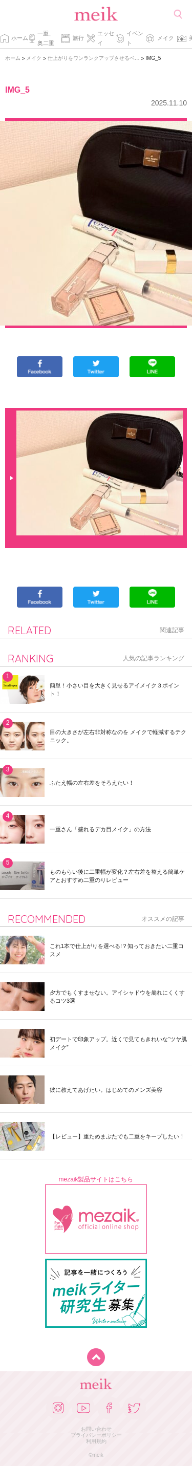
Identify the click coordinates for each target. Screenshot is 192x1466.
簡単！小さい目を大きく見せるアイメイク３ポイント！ (114, 689)
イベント (134, 38)
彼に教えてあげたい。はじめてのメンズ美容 (106, 1090)
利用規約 (96, 1441)
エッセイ (105, 38)
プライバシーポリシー (96, 1435)
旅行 (78, 38)
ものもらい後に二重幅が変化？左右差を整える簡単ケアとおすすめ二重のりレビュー (117, 876)
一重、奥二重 (45, 38)
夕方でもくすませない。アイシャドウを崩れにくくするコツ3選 (117, 996)
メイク (165, 38)
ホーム (19, 38)
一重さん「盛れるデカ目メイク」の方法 (100, 829)
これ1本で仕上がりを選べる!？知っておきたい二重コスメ (117, 950)
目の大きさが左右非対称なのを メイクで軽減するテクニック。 (118, 736)
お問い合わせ (96, 1429)
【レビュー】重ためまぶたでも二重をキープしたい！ (117, 1136)
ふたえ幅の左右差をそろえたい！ (92, 783)
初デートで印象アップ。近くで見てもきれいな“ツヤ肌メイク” (118, 1043)
